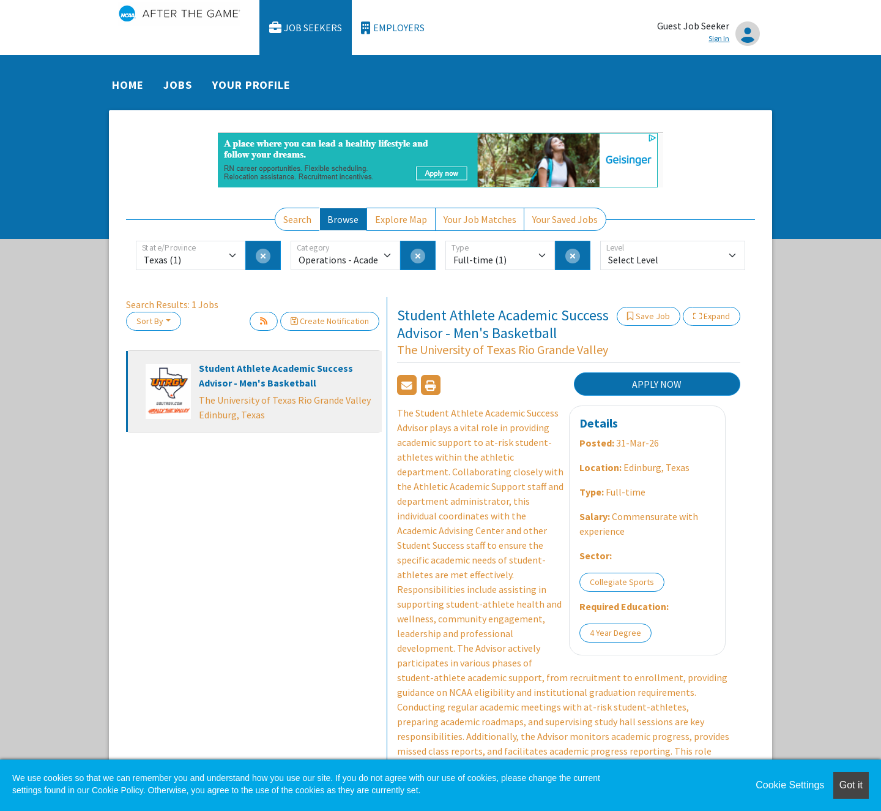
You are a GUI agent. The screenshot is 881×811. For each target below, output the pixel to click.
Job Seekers (306, 28)
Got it (851, 785)
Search (297, 219)
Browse (343, 219)
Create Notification (330, 320)
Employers (393, 28)
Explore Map (401, 219)
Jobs (177, 85)
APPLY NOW (657, 384)
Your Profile (251, 85)
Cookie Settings (790, 785)
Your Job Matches (480, 219)
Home (128, 85)
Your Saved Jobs (565, 219)
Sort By (149, 320)
